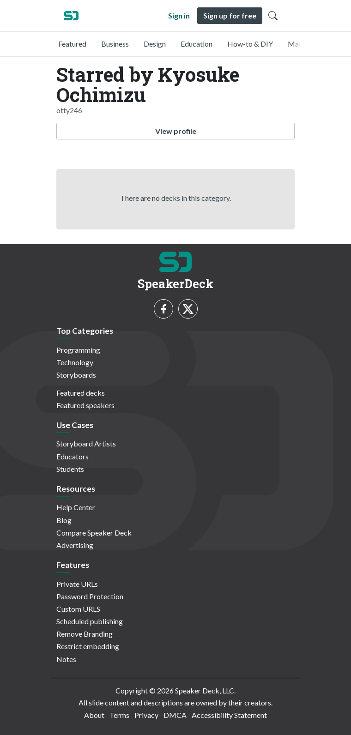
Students (70, 468)
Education (196, 43)
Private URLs (77, 583)
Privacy (146, 715)
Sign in (179, 15)
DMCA (175, 715)
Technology (74, 362)
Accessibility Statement (229, 715)
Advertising (74, 545)
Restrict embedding (87, 646)
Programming (78, 349)
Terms (119, 715)
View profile (175, 131)
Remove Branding (84, 633)
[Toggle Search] (273, 15)
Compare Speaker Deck (94, 532)
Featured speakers (85, 405)
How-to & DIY (250, 43)
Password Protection (89, 596)
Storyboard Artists (86, 443)
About (94, 715)
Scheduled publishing (89, 621)
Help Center (75, 507)
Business (115, 43)
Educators (72, 456)
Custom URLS (78, 608)
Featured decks (80, 392)
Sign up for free (229, 15)
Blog (64, 520)
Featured (72, 43)
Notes (66, 659)
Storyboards (76, 374)
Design (155, 43)
